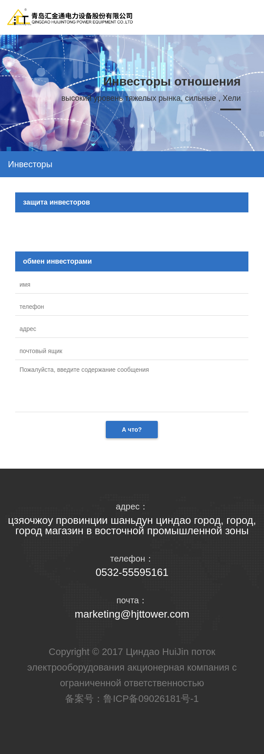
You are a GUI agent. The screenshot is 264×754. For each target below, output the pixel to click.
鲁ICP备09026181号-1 (151, 698)
